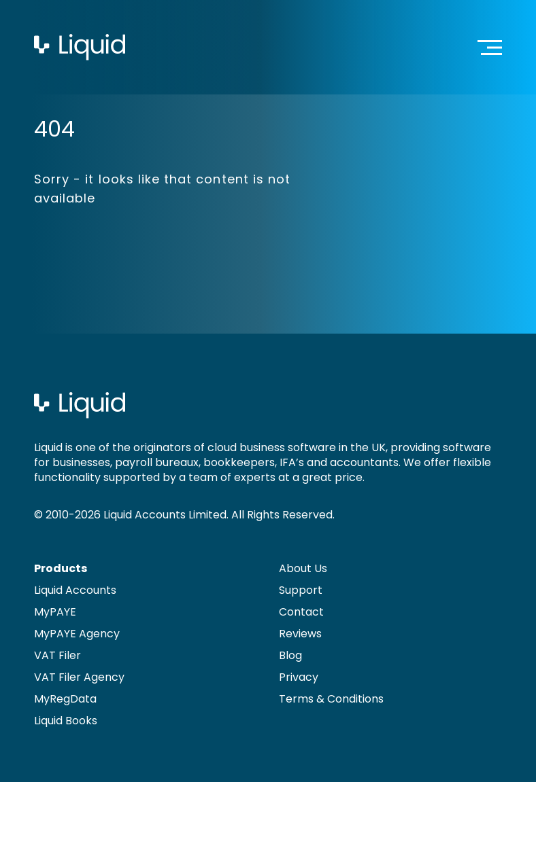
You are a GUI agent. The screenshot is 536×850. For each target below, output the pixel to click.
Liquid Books (65, 720)
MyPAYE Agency (77, 633)
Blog (290, 655)
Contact (301, 612)
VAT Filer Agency (79, 677)
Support (300, 590)
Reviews (300, 633)
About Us (303, 568)
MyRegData (65, 699)
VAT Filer (57, 655)
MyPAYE (55, 612)
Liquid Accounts (75, 590)
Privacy (298, 677)
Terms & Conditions (331, 699)
